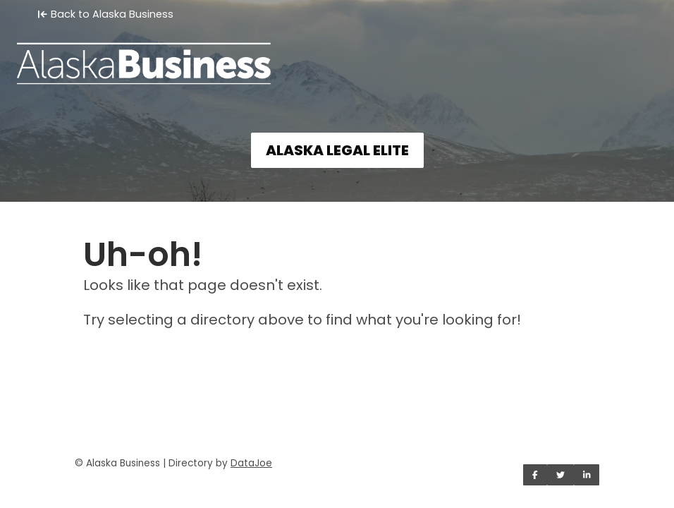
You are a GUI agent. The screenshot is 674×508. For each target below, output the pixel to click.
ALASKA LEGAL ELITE (337, 150)
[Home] (337, 53)
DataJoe (251, 463)
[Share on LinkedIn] (587, 474)
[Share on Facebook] (535, 474)
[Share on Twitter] (560, 474)
